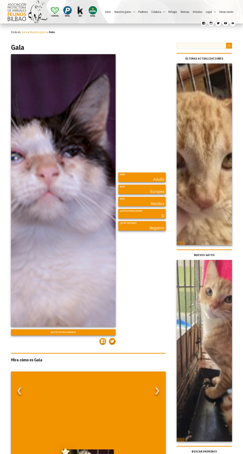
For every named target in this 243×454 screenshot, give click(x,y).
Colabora (156, 12)
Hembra (157, 203)
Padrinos (143, 12)
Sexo (122, 198)
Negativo (157, 228)
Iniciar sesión (226, 12)
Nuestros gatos (122, 12)
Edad (122, 174)
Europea (157, 191)
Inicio (108, 12)
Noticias (185, 12)
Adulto (158, 179)
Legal (209, 12)
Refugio (172, 12)
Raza (122, 186)
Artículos (197, 12)
